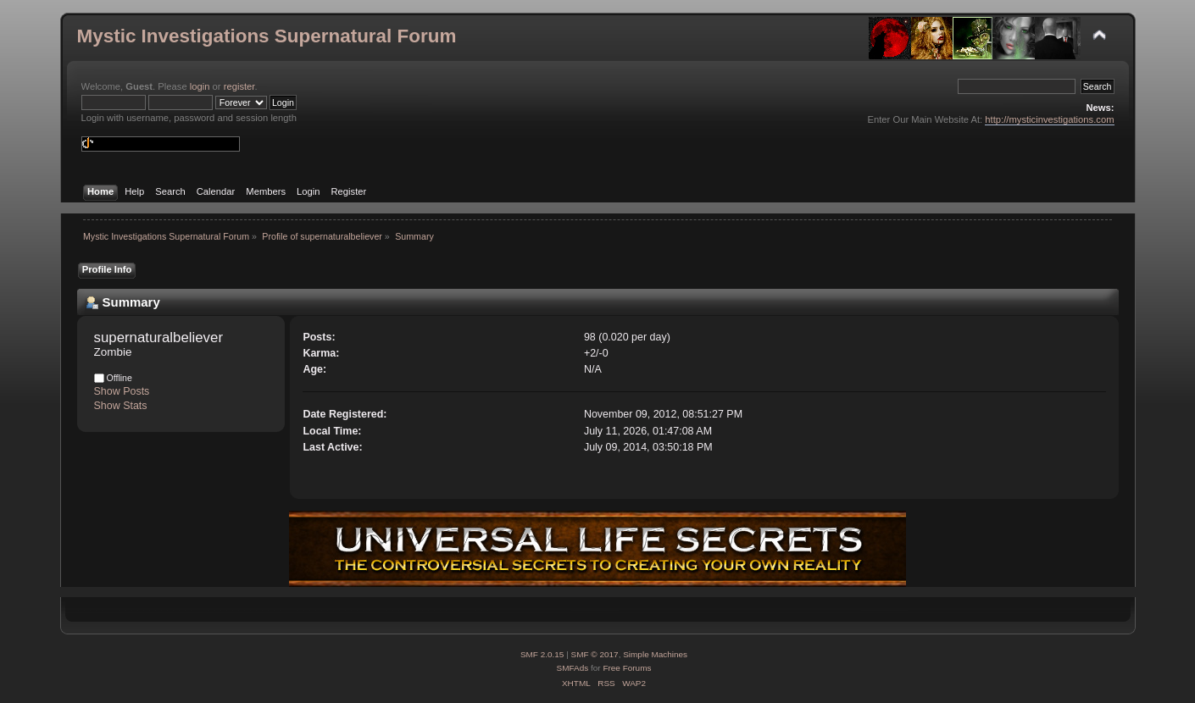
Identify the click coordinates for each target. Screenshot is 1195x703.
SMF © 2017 (595, 654)
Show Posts (122, 391)
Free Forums (627, 668)
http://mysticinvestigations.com (1049, 119)
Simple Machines (655, 654)
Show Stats (120, 406)
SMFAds (573, 668)
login (200, 86)
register (239, 86)
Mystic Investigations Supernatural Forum (267, 36)
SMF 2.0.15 (542, 654)
